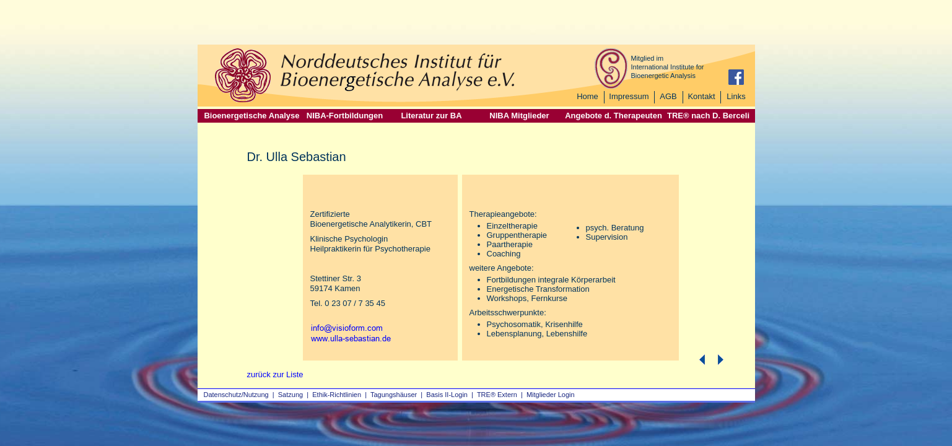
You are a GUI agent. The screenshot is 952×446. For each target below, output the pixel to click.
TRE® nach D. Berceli (708, 115)
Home (587, 96)
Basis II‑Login (447, 394)
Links (736, 96)
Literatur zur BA (431, 115)
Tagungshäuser (393, 394)
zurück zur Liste (275, 374)
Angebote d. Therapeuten (613, 115)
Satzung (290, 394)
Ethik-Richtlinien (336, 394)
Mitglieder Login (550, 394)
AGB (668, 96)
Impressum (628, 96)
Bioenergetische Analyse (251, 115)
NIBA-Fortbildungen (345, 115)
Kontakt (701, 96)
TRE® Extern (497, 394)
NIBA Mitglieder (519, 115)
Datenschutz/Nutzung (236, 394)
